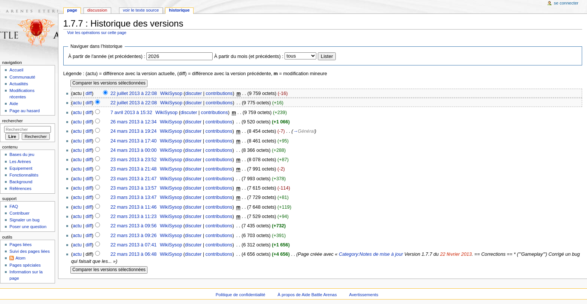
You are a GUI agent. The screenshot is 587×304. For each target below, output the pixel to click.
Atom (20, 258)
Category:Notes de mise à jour (371, 254)
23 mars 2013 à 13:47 (133, 197)
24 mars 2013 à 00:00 (133, 150)
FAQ (13, 206)
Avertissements (363, 294)
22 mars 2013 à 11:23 (133, 216)
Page (72, 10)
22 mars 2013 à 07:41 (133, 245)
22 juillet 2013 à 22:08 (133, 93)
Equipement (20, 168)
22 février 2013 (456, 254)
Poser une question (27, 226)
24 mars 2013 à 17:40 (133, 141)
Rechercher (12, 121)
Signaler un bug (24, 220)
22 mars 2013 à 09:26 (133, 235)
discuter (193, 93)
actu (77, 102)
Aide (13, 103)
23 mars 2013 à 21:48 (133, 169)
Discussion (97, 10)
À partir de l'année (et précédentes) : (106, 56)
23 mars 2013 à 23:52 (133, 159)
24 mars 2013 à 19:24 (133, 131)
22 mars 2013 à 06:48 (133, 254)
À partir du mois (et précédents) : (248, 56)
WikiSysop (171, 93)
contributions (219, 93)
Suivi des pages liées (29, 251)
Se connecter (566, 3)
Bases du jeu (21, 154)
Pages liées (20, 244)
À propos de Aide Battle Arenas (307, 294)
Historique (179, 10)
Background (20, 181)
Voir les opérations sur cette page (96, 32)
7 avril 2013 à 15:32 (131, 112)
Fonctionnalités (23, 175)
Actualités (18, 84)
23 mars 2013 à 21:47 (133, 178)
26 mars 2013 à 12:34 (133, 122)
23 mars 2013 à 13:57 (133, 188)
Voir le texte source (141, 10)
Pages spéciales (24, 265)
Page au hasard (24, 110)
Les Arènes (20, 161)
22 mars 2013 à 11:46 (133, 207)
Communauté (22, 77)
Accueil (16, 70)
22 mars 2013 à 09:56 (133, 225)
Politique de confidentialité (240, 294)
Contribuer (19, 213)
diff (89, 93)
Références (20, 188)
